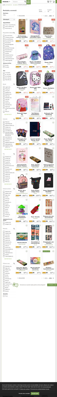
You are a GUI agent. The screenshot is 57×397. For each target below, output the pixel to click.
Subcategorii (8, 19)
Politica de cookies (24, 389)
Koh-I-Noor (22, 38)
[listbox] (23, 4)
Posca (35, 193)
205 (50, 16)
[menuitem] (48, 1)
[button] (19, 1)
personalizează (47, 386)
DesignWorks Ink (49, 219)
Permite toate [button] (35, 393)
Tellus (35, 244)
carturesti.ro (9, 4)
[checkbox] (9, 25)
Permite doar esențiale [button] (24, 393)
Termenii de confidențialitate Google (40, 389)
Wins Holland (22, 244)
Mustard (22, 219)
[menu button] (7, 1)
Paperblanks (48, 141)
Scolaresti (15, 4)
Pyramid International (35, 38)
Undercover (49, 116)
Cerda (35, 64)
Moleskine (48, 193)
